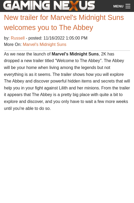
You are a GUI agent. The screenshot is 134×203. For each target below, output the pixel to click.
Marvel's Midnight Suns (44, 44)
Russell (18, 38)
